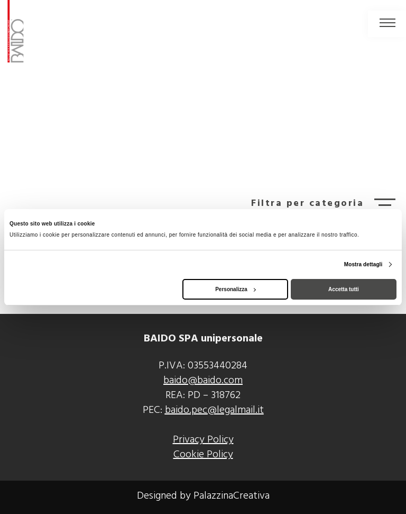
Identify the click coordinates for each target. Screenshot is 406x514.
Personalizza (235, 289)
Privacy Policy (203, 439)
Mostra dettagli (363, 264)
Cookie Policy (203, 454)
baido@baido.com (203, 380)
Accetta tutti (343, 289)
